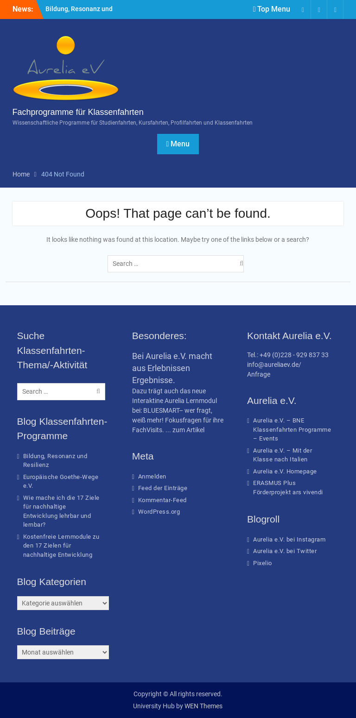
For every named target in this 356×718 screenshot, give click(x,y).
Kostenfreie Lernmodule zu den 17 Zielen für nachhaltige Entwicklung (61, 545)
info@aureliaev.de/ (274, 364)
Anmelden (152, 476)
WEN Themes (203, 706)
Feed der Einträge (163, 488)
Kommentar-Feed (162, 500)
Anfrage (258, 374)
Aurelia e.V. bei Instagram (289, 539)
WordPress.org (159, 511)
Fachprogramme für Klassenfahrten (78, 112)
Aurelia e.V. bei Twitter (285, 551)
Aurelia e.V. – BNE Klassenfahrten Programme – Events (292, 429)
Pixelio (262, 563)
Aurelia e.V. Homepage (285, 471)
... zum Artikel (184, 430)
